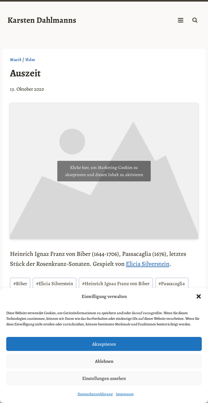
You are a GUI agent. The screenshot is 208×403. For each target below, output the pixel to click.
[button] (199, 296)
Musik (16, 60)
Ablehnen (104, 361)
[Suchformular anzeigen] (195, 20)
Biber (20, 283)
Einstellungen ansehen (104, 378)
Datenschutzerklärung (95, 393)
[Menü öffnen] (180, 20)
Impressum (125, 393)
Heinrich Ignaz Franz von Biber (115, 283)
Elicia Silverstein (147, 264)
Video (30, 60)
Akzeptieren (104, 344)
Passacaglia (171, 283)
